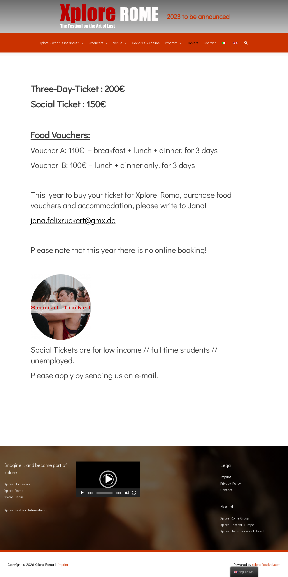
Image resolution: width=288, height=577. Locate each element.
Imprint (225, 476)
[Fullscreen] (134, 493)
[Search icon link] (246, 43)
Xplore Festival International (25, 510)
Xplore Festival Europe (237, 524)
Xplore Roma (13, 490)
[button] (108, 479)
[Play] (82, 493)
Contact (226, 489)
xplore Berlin (13, 497)
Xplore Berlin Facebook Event (242, 531)
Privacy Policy (230, 483)
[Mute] (127, 493)
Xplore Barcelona (17, 484)
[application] (108, 479)
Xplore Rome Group (234, 518)
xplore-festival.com (266, 564)
